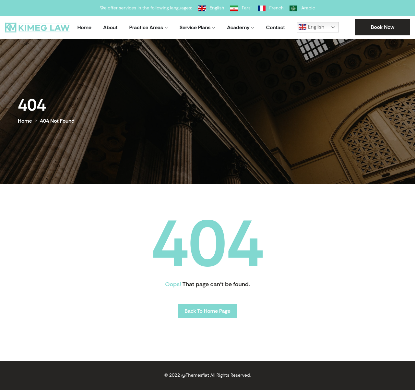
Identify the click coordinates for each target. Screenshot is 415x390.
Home (84, 27)
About (110, 27)
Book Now (383, 27)
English (311, 27)
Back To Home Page (207, 311)
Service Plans (195, 27)
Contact (275, 27)
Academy (238, 27)
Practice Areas (146, 27)
